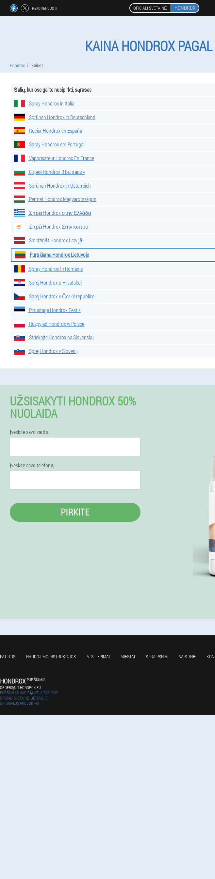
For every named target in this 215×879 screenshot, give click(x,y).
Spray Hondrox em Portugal (49, 144)
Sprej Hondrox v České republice (54, 296)
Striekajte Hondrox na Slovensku (54, 337)
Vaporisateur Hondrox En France (54, 158)
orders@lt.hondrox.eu (20, 687)
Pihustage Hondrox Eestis (47, 310)
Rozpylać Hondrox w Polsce (49, 323)
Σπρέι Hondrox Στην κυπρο (51, 226)
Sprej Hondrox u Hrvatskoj (48, 282)
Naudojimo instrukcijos (51, 656)
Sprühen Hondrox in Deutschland (54, 117)
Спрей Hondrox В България (49, 171)
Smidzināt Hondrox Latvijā (48, 240)
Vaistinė (187, 656)
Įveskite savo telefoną (32, 465)
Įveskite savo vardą (29, 432)
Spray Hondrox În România (48, 268)
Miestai (128, 656)
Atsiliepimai (98, 656)
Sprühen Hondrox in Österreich (52, 185)
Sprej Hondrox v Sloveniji (46, 350)
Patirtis (7, 656)
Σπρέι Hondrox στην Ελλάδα (52, 212)
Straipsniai (157, 656)
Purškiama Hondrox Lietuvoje (52, 254)
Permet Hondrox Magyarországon (55, 199)
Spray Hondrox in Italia (44, 103)
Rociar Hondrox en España (48, 130)
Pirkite (75, 512)
